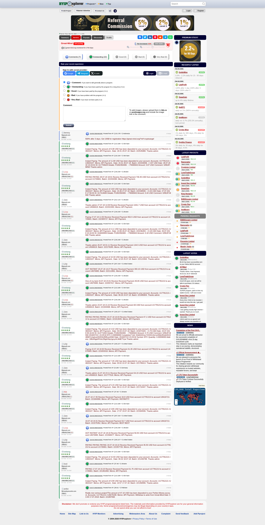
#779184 (168, 279)
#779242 (168, 243)
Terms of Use (151, 522)
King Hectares (186, 194)
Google (70, 73)
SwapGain (183, 97)
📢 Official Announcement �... (188, 352)
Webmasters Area (137, 517)
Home (62, 517)
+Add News (202, 385)
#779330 (168, 215)
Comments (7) (73, 57)
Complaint (166, 517)
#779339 (168, 203)
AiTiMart (183, 267)
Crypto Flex (185, 204)
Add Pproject (199, 517)
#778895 (168, 431)
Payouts (86, 37)
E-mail (164, 73)
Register (201, 11)
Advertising (118, 517)
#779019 (168, 383)
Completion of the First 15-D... (188, 330)
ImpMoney (183, 117)
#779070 (168, 347)
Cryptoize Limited (188, 167)
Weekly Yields (185, 247)
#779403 (168, 175)
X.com (96, 73)
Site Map (72, 517)
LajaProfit (183, 85)
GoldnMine (183, 72)
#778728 (168, 491)
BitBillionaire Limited (189, 199)
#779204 (168, 255)
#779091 (168, 327)
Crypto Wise (184, 130)
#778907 (168, 407)
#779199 (168, 267)
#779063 (168, 359)
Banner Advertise (84, 10)
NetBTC (182, 107)
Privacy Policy (138, 522)
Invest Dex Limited (188, 183)
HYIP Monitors (99, 517)
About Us (153, 517)
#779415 (168, 159)
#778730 (168, 479)
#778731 (168, 467)
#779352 (168, 187)
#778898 (168, 419)
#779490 (168, 147)
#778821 (168, 455)
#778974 (168, 395)
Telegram (84, 73)
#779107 (168, 315)
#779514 (168, 137)
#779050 (168, 371)
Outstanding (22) (98, 57)
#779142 (168, 291)
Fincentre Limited (187, 241)
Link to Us (84, 517)
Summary (65, 37)
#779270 (168, 227)
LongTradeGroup (188, 173)
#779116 (168, 303)
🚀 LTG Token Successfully (187, 375)
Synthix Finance (185, 142)
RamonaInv (185, 162)
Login (188, 11)
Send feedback (182, 517)
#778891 (168, 443)
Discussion (98, 37)
